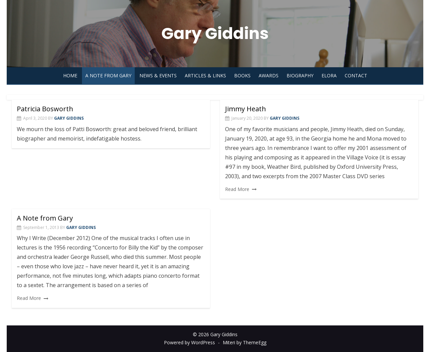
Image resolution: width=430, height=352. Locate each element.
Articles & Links (205, 75)
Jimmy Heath (245, 108)
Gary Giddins (214, 33)
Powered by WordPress (189, 342)
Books (242, 75)
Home (70, 75)
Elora (329, 75)
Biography (300, 75)
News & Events (158, 75)
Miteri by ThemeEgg (244, 342)
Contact (356, 75)
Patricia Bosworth (45, 108)
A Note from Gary (108, 75)
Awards (268, 75)
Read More (237, 189)
